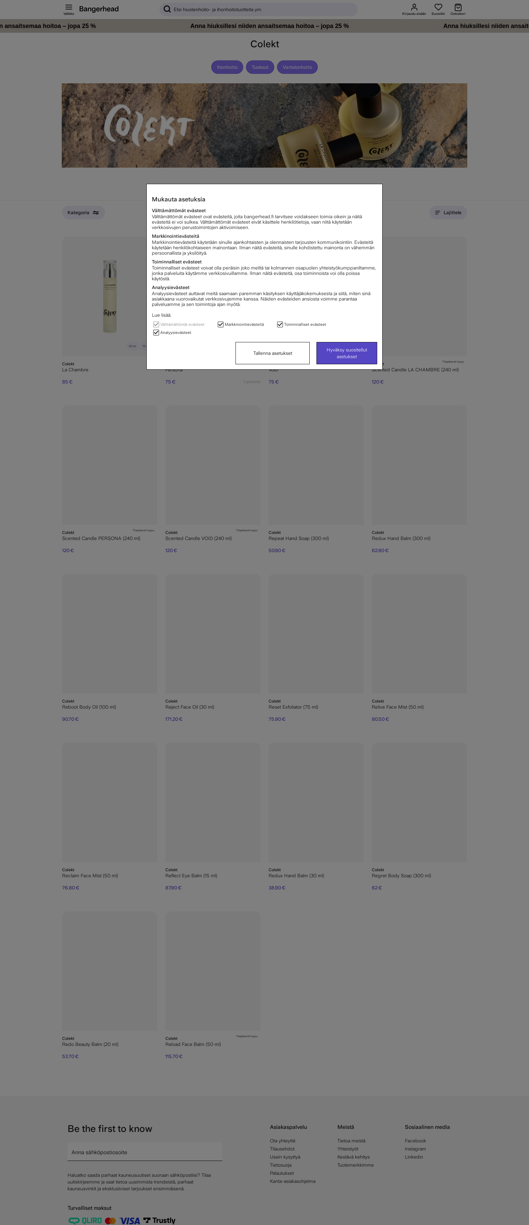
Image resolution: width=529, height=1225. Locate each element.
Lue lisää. (161, 315)
